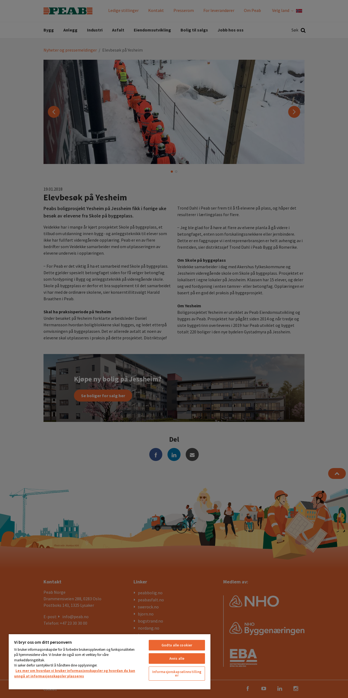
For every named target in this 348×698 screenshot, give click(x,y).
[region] (109, 661)
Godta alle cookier (176, 645)
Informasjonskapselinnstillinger (177, 673)
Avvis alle (176, 658)
